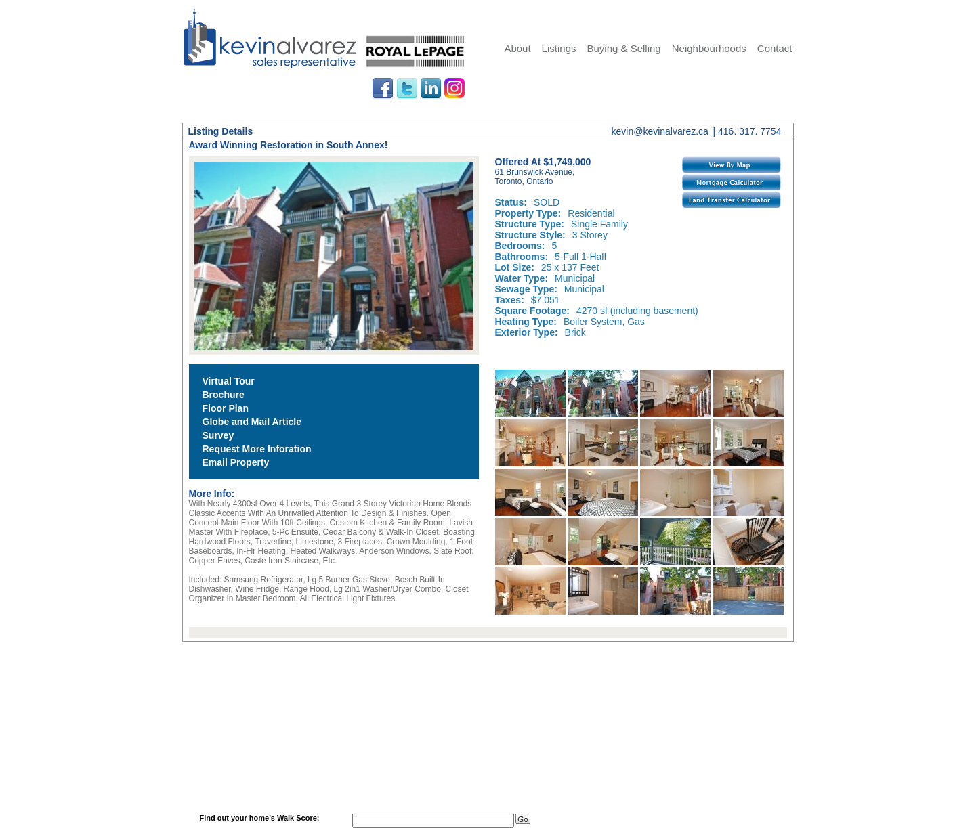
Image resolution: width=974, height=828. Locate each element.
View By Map (731, 164)
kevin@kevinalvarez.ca (660, 131)
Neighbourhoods (709, 48)
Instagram (455, 89)
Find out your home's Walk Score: (260, 818)
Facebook (383, 89)
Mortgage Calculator (731, 182)
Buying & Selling (623, 48)
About (517, 48)
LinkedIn (431, 89)
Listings (559, 48)
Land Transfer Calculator (731, 200)
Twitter (407, 89)
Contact (774, 48)
